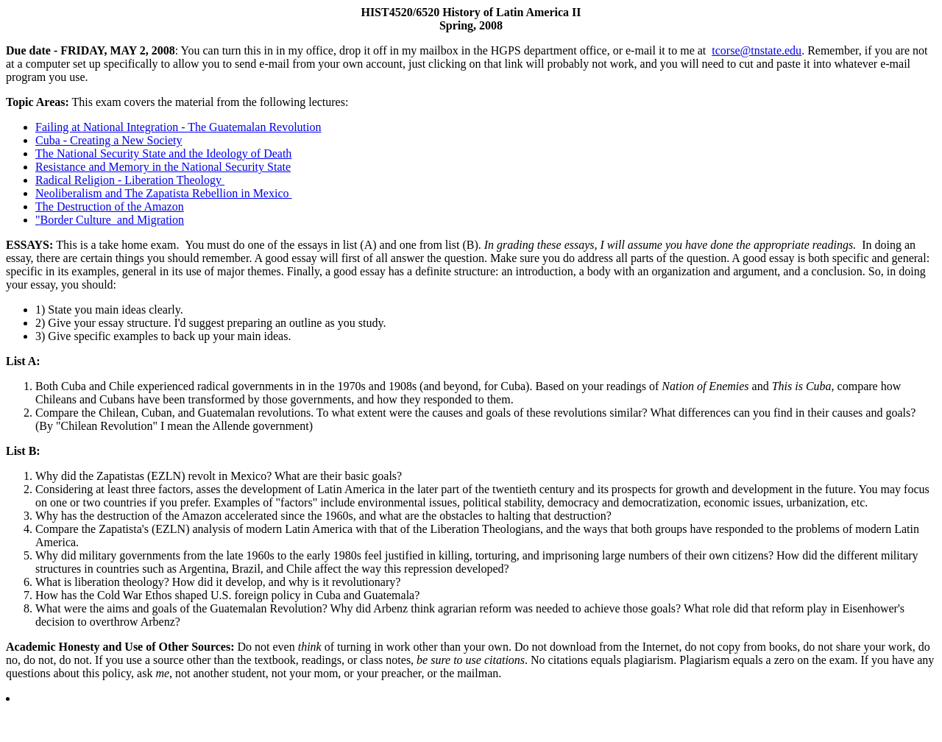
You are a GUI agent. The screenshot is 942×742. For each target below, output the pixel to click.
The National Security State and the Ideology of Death (163, 153)
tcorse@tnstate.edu (756, 50)
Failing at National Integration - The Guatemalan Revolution (178, 127)
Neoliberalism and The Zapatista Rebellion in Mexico (163, 193)
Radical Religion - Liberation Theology (129, 180)
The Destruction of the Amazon (109, 206)
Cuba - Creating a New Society (109, 140)
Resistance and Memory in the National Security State (163, 166)
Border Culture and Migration (112, 219)
